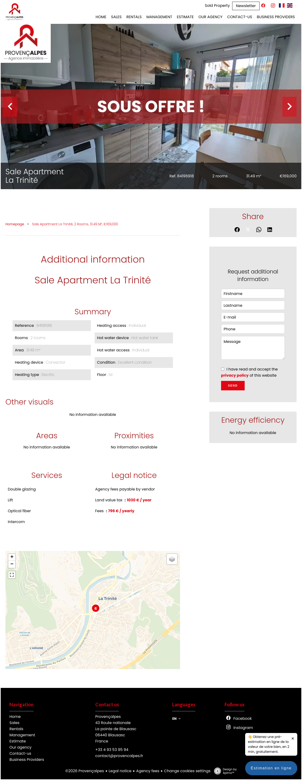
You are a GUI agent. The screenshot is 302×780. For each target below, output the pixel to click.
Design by (224, 771)
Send (233, 385)
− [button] (11, 564)
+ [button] (11, 557)
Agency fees (147, 771)
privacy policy (235, 375)
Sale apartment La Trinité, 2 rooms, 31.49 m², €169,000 (75, 224)
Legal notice (120, 771)
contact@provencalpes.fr (119, 756)
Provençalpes (108, 716)
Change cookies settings (187, 771)
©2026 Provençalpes (84, 771)
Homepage (14, 224)
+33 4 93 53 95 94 (111, 749)
